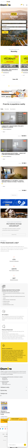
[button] (9, 83)
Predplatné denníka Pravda (6, 418)
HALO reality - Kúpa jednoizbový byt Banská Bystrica (12, 70)
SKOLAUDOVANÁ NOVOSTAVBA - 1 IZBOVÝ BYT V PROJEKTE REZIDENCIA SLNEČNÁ (14, 151)
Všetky (2, 106)
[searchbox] (14, 22)
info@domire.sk (5, 377)
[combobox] (14, 21)
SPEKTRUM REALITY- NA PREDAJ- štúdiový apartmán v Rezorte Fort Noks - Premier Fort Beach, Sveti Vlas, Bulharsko (13, 178)
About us (4, 437)
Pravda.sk (20, 353)
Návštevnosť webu (7, 433)
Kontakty (7, 431)
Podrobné (20, 32)
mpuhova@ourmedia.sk (6, 381)
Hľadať (5, 32)
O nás (3, 431)
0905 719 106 (4, 380)
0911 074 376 (4, 376)
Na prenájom (12, 106)
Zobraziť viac (14, 192)
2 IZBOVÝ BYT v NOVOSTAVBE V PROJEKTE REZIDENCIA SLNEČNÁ (13, 124)
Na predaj (7, 106)
